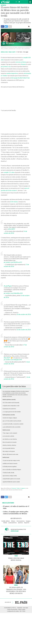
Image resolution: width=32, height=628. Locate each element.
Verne (5, 2)
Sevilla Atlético (5, 521)
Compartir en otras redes (10, 26)
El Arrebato (14, 201)
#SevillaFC (7, 358)
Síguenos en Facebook (16, 1)
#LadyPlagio (7, 286)
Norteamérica (21, 521)
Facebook (14, 488)
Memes (16, 585)
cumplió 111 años (8, 172)
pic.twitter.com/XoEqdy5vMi (13, 359)
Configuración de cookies (13, 611)
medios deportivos (12, 73)
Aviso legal (25, 608)
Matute (23, 64)
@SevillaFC (11, 229)
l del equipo (14, 78)
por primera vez (6, 66)
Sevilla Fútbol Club (24, 78)
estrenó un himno (21, 62)
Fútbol (5, 522)
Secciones (30, 2)
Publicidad (19, 608)
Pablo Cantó (12, 52)
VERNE (16, 556)
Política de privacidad (12, 609)
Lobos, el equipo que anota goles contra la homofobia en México (15, 513)
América (20, 522)
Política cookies (21, 609)
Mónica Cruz (4, 52)
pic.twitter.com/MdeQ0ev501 (13, 293)
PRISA (23, 611)
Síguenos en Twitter (19, 1)
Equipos (28, 521)
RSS (21, 611)
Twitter (18, 488)
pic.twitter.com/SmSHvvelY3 (13, 262)
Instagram (23, 488)
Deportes (3, 5)
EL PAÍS (21, 602)
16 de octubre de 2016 (24, 314)
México (13, 521)
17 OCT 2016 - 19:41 (22, 52)
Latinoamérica (12, 522)
